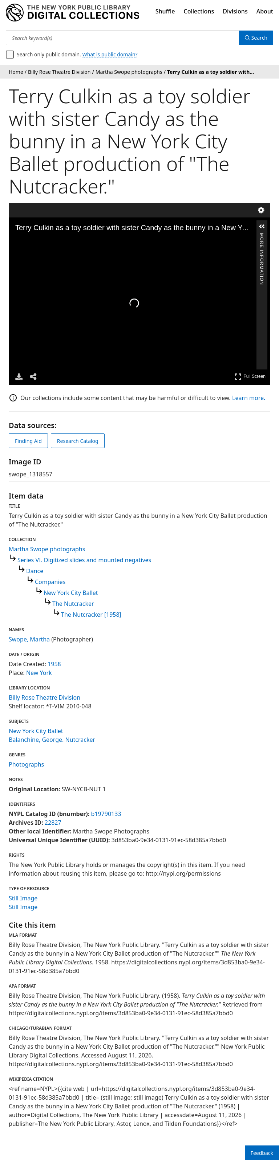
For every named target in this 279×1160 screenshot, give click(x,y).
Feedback (262, 1152)
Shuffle (165, 11)
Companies (50, 582)
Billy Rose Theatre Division (44, 697)
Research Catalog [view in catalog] (77, 440)
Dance (34, 571)
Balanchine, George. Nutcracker (52, 740)
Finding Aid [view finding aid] (28, 440)
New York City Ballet (71, 593)
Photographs (26, 764)
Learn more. (248, 398)
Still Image (23, 898)
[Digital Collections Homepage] (72, 13)
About (264, 11)
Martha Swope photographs (47, 549)
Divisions (235, 11)
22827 (53, 823)
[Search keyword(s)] (122, 38)
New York (39, 673)
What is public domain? (110, 54)
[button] (262, 226)
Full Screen (249, 376)
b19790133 (106, 814)
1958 (54, 664)
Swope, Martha (29, 639)
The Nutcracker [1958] (91, 615)
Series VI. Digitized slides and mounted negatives (84, 560)
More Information (261, 236)
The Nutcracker (73, 604)
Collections (199, 11)
